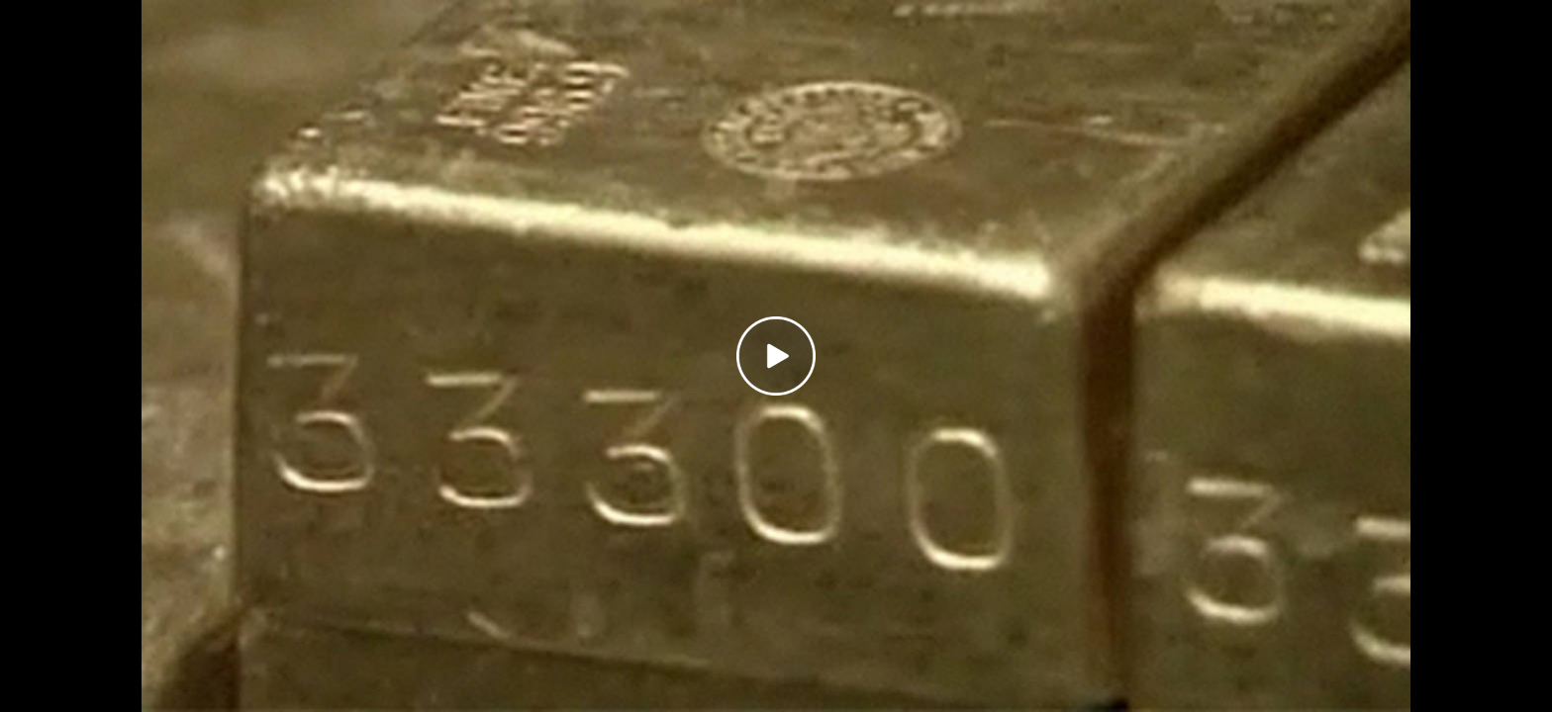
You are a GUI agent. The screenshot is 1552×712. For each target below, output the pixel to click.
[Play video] (776, 356)
